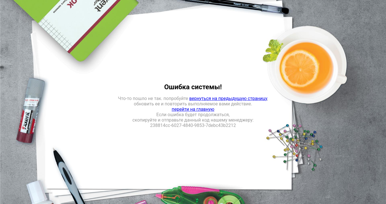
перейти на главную (193, 109)
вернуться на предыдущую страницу (228, 98)
